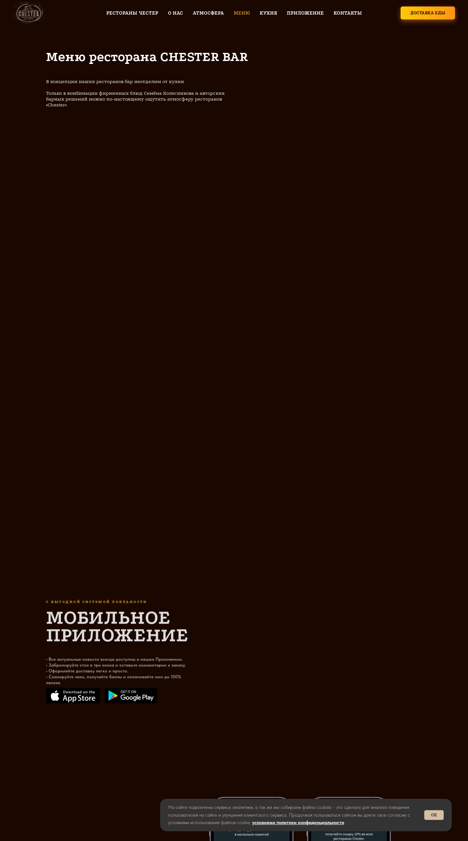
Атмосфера (208, 13)
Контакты (347, 13)
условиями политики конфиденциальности (298, 822)
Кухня (268, 13)
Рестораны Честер (132, 13)
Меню (242, 13)
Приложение (305, 13)
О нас (175, 13)
